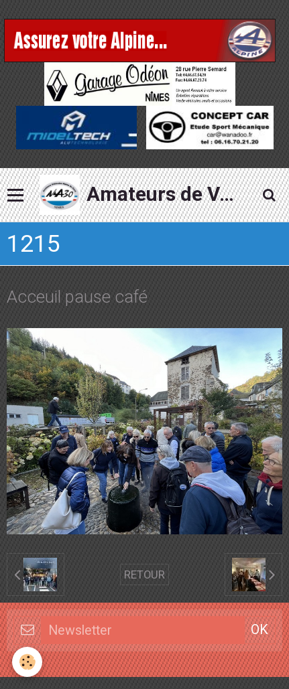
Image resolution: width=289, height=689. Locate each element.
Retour (144, 574)
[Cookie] (27, 662)
